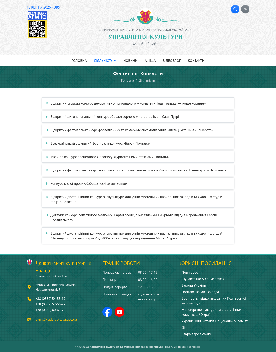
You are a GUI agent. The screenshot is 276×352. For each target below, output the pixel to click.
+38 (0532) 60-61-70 (50, 310)
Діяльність (103, 60)
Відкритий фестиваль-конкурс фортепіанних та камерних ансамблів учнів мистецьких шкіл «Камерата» (131, 130)
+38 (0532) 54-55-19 (50, 298)
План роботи (190, 272)
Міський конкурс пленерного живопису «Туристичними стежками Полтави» (109, 157)
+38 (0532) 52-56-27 (50, 304)
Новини (130, 60)
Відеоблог (172, 60)
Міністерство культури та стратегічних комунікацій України (210, 312)
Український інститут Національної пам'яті (213, 321)
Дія (182, 327)
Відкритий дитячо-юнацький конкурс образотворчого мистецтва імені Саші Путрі (114, 116)
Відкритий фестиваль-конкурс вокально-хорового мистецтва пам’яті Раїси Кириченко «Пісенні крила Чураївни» (138, 170)
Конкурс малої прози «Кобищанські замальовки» (89, 183)
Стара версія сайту (194, 334)
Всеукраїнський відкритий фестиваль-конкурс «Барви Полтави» (100, 143)
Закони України (192, 285)
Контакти (196, 60)
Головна (79, 60)
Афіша (150, 60)
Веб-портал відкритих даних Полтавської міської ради (212, 301)
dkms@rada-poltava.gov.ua (56, 319)
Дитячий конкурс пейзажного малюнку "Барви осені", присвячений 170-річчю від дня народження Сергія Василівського (133, 217)
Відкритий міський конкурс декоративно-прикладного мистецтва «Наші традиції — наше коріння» (128, 103)
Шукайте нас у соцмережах (201, 278)
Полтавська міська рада (198, 291)
